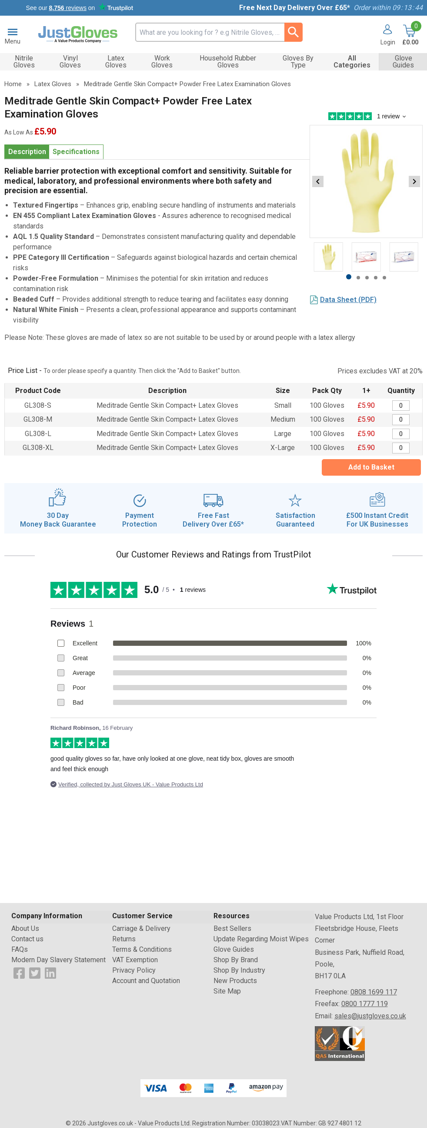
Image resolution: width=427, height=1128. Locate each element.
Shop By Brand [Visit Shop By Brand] (236, 960)
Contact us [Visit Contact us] (27, 939)
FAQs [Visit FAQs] (19, 949)
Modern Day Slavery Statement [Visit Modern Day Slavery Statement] (58, 960)
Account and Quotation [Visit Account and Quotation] (146, 981)
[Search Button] (293, 32)
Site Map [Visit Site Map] (227, 991)
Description (27, 152)
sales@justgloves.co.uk (370, 1016)
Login (387, 42)
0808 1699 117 (373, 992)
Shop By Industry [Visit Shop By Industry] (239, 970)
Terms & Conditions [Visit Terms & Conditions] (142, 949)
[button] (384, 34)
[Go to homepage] (78, 34)
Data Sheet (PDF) (348, 299)
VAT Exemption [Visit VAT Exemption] (135, 960)
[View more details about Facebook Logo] (19, 972)
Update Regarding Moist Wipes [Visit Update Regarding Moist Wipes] (261, 939)
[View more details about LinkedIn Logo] (50, 972)
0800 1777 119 (364, 1004)
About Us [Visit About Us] (25, 928)
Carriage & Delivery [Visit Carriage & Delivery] (141, 928)
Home (13, 84)
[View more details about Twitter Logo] (35, 972)
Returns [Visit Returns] (124, 939)
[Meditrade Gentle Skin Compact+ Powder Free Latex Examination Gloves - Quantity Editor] (401, 405)
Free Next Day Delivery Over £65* (294, 7)
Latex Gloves (52, 84)
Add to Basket (371, 467)
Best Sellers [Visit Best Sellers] (232, 928)
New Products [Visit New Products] (235, 981)
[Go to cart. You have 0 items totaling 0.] (409, 34)
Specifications (76, 152)
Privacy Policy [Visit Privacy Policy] (134, 970)
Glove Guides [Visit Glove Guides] (234, 949)
